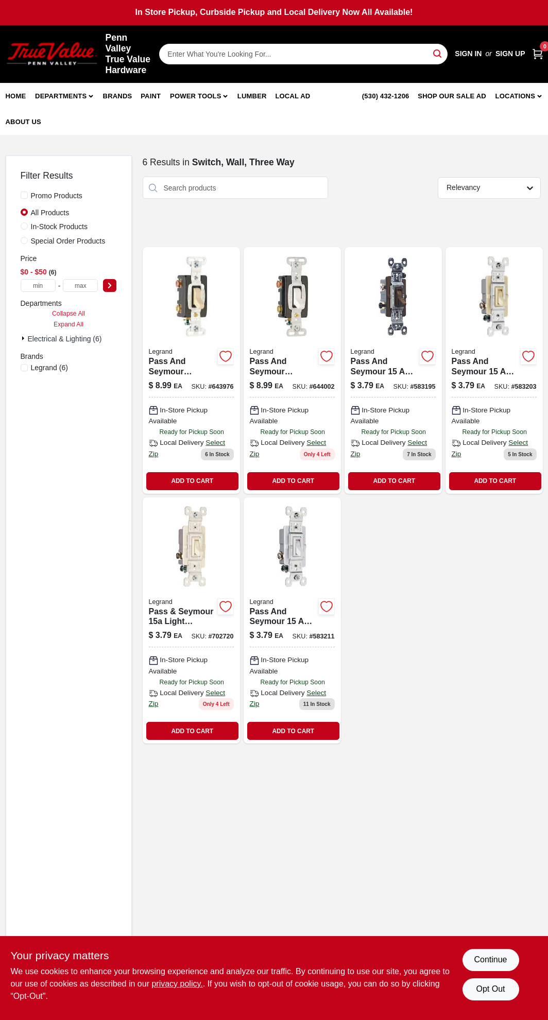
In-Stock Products (59, 226)
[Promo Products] (24, 195)
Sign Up (510, 53)
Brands (117, 96)
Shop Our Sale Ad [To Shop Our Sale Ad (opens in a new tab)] (452, 96)
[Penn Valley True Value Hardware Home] (52, 53)
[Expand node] (24, 338)
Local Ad (292, 96)
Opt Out (490, 988)
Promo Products (56, 195)
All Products (50, 212)
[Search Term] (303, 54)
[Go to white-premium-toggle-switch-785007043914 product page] (292, 370)
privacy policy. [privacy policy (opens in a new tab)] (176, 983)
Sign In (468, 53)
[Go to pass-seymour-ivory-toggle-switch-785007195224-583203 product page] (494, 370)
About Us (24, 122)
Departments (61, 96)
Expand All (68, 324)
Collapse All (68, 313)
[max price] (80, 285)
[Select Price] (109, 285)
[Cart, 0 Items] (538, 53)
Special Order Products (68, 241)
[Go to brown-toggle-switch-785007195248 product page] (393, 370)
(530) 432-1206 (385, 96)
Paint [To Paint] (151, 96)
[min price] (38, 285)
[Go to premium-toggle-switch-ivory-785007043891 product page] (191, 370)
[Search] (438, 53)
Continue (490, 959)
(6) (49, 368)
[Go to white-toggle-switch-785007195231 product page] (292, 620)
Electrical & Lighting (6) (65, 339)
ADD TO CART (192, 481)
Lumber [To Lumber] (252, 96)
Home (16, 96)
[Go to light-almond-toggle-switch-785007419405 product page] (191, 620)
